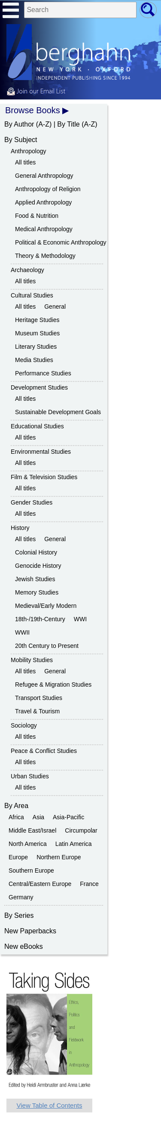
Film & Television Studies (44, 477)
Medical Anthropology (44, 229)
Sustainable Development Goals (58, 412)
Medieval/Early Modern (45, 605)
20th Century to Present (47, 645)
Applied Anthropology (43, 202)
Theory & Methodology (45, 255)
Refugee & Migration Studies (53, 684)
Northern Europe (58, 857)
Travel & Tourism (37, 711)
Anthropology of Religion (48, 189)
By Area (16, 805)
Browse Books (32, 110)
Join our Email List (36, 91)
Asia (38, 817)
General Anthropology (44, 175)
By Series (18, 915)
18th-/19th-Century (40, 619)
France (89, 883)
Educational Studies (37, 426)
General (55, 306)
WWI (80, 619)
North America (28, 843)
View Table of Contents (49, 1105)
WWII (22, 632)
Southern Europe (31, 870)
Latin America (73, 843)
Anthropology (28, 151)
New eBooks (23, 946)
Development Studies (39, 387)
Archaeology (27, 269)
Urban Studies (30, 776)
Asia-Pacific (68, 817)
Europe (18, 857)
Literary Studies (36, 346)
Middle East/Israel (32, 830)
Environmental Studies (41, 451)
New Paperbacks (30, 931)
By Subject (20, 139)
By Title (68, 124)
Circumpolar (81, 830)
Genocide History (38, 565)
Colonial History (36, 552)
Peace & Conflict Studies (44, 750)
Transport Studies (38, 697)
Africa (16, 817)
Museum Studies (37, 333)
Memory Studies (36, 592)
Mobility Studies (32, 660)
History (20, 527)
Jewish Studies (35, 579)
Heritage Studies (37, 319)
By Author (19, 124)
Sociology (24, 725)
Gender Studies (31, 502)
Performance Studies (43, 373)
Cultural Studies (32, 295)
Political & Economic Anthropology (60, 242)
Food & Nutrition (36, 215)
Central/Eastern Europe (40, 883)
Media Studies (34, 359)
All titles (25, 162)
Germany (21, 897)
